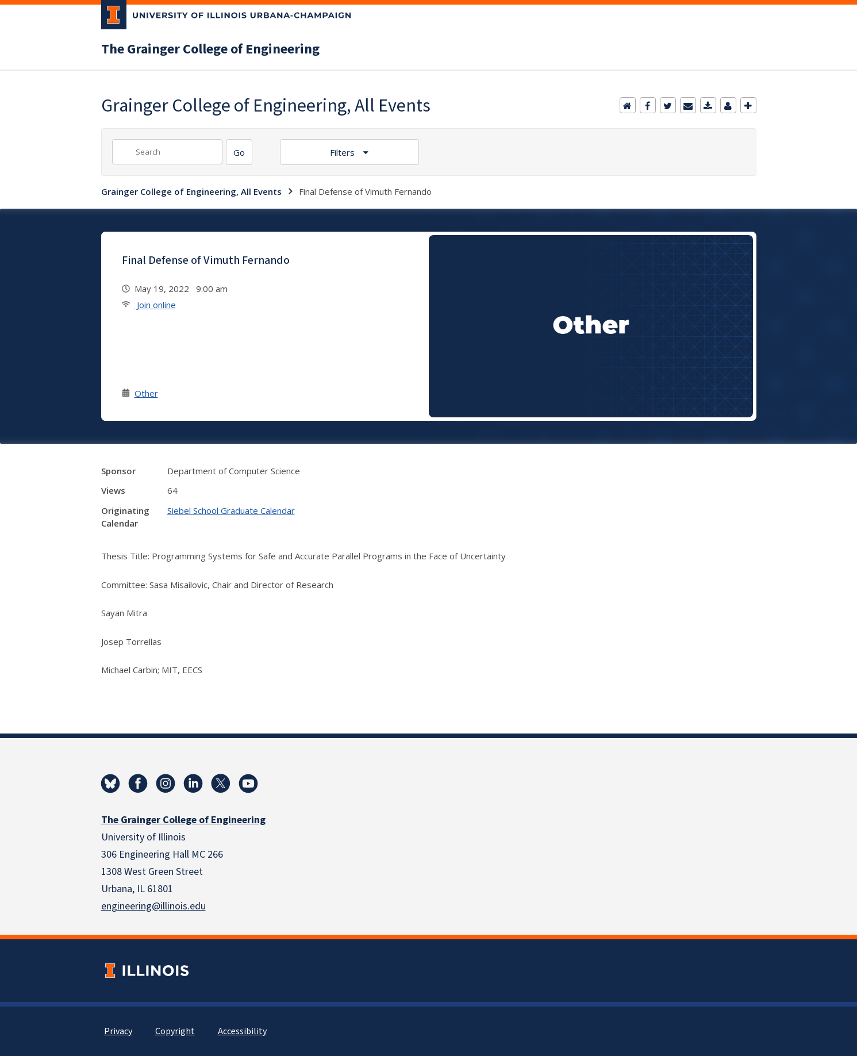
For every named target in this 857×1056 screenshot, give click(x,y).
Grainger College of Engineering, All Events (191, 191)
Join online (155, 304)
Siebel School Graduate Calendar (231, 510)
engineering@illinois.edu (153, 906)
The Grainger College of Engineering (210, 49)
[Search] (239, 152)
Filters (343, 152)
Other (146, 393)
